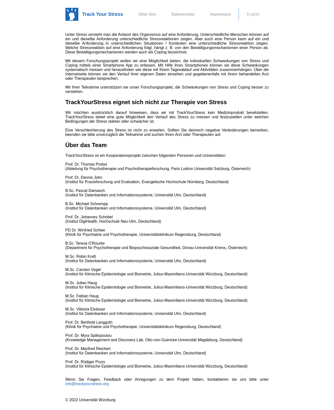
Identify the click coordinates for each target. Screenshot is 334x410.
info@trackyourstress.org (87, 384)
